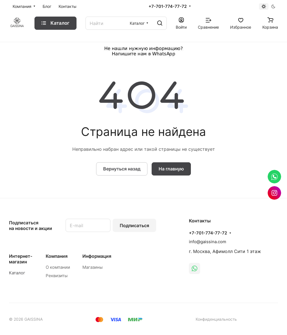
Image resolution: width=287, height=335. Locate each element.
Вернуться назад (121, 169)
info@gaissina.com (207, 241)
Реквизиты (57, 275)
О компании (58, 267)
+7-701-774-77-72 (168, 6)
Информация (96, 256)
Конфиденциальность (216, 319)
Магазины (92, 267)
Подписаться (134, 225)
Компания (57, 256)
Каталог (17, 272)
